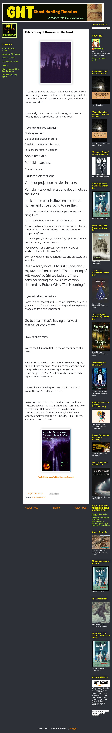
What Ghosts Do (98, 521)
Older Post (81, 507)
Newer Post (31, 507)
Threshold (5, 65)
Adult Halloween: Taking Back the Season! (56, 477)
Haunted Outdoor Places (101, 525)
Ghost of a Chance (8, 58)
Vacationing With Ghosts (11, 54)
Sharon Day (98, 49)
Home (56, 507)
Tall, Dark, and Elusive (10, 62)
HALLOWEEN (38, 497)
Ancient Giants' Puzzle (100, 523)
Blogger (73, 728)
